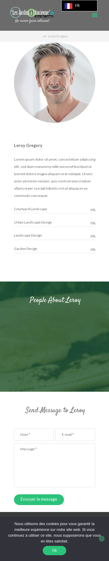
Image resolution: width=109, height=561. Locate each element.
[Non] (102, 539)
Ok (54, 550)
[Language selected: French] (79, 5)
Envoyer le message (39, 499)
